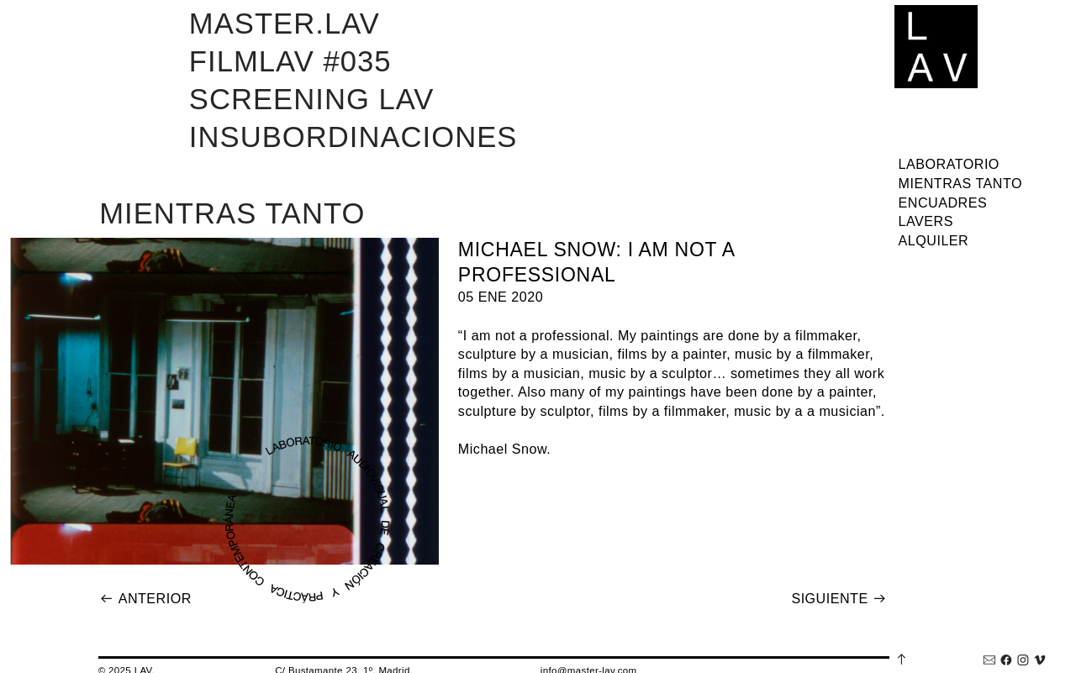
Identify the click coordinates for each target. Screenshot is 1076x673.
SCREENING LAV (312, 99)
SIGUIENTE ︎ (839, 598)
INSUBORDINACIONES (353, 137)
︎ (1006, 660)
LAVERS (926, 221)
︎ (1023, 660)
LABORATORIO (949, 163)
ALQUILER (934, 240)
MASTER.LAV (284, 23)
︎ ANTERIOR (145, 598)
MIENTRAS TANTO (960, 183)
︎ (989, 660)
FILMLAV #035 (290, 61)
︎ (902, 658)
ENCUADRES (943, 202)
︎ (1040, 660)
